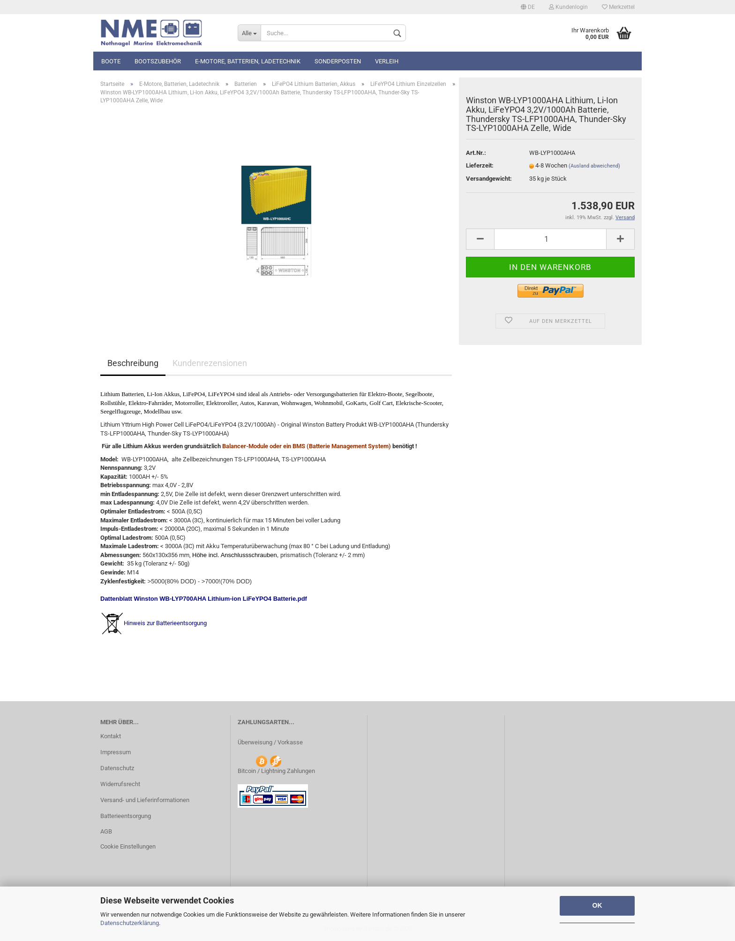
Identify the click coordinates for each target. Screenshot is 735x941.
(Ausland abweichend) (594, 166)
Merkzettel (618, 7)
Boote (110, 61)
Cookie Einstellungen (128, 846)
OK (597, 905)
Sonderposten (338, 61)
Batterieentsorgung (125, 815)
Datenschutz (117, 768)
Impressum (115, 752)
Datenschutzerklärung (129, 922)
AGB (106, 831)
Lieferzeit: (480, 165)
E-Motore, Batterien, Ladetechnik (247, 61)
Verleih (386, 61)
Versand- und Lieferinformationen (144, 799)
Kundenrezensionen (209, 363)
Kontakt (110, 736)
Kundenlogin (568, 7)
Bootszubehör (158, 61)
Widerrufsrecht (120, 784)
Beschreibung (132, 363)
